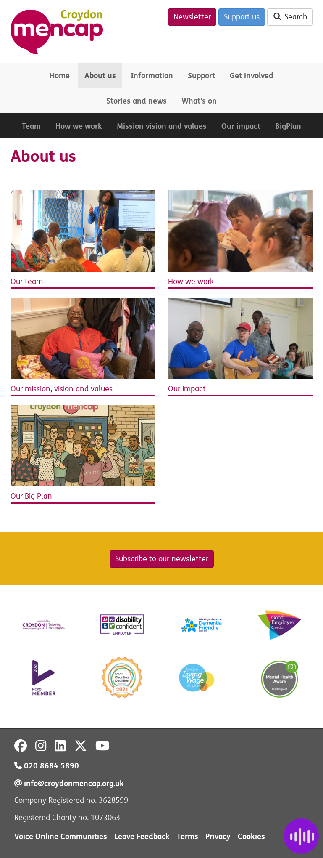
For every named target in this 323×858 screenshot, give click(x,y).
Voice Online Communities (60, 836)
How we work (78, 126)
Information (152, 75)
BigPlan (288, 126)
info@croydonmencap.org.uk (69, 783)
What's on (199, 101)
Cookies (251, 836)
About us (100, 75)
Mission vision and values (162, 126)
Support (201, 75)
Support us (242, 16)
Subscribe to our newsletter (161, 558)
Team (31, 126)
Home (60, 75)
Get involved (251, 75)
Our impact (240, 126)
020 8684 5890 (46, 765)
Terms (187, 836)
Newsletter (192, 16)
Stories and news (136, 101)
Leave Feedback (142, 836)
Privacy (218, 836)
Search (290, 16)
